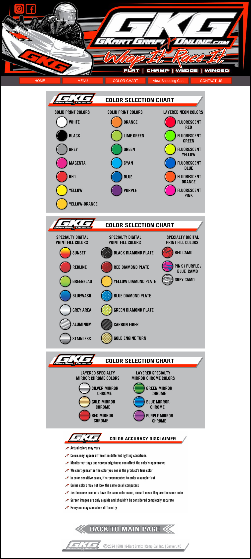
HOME (40, 81)
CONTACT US (211, 81)
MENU (82, 81)
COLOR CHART (125, 81)
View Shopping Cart (168, 81)
